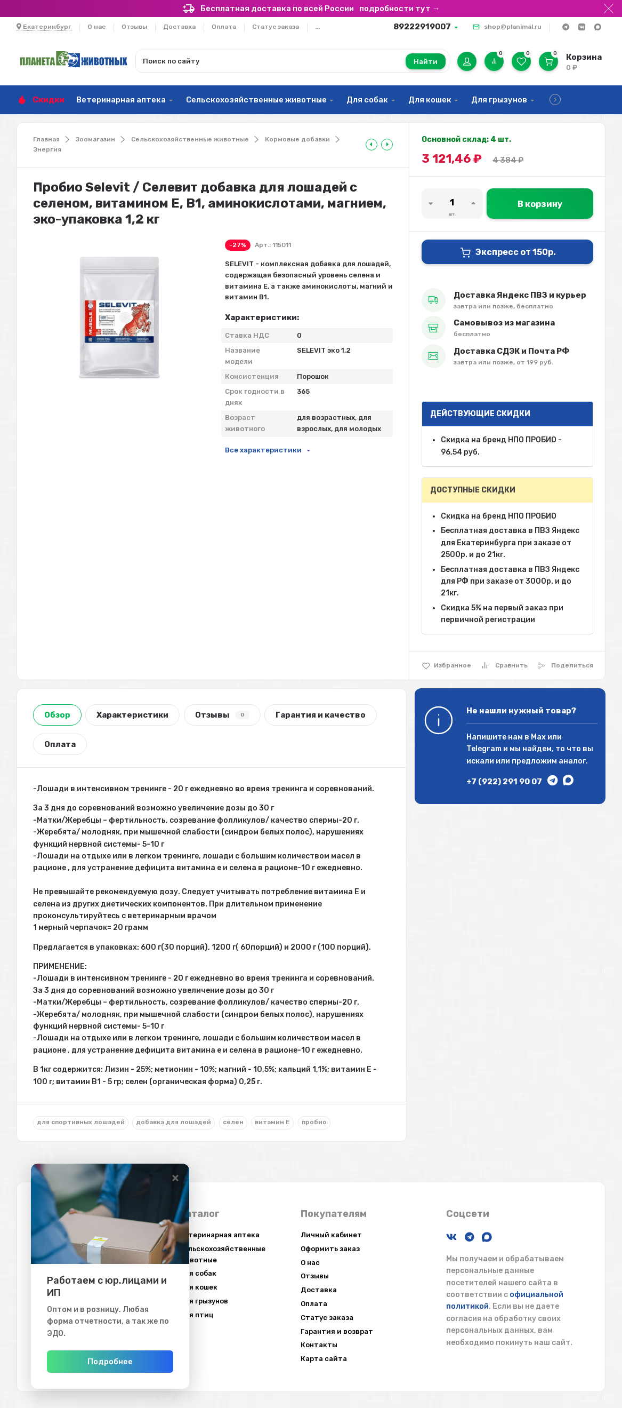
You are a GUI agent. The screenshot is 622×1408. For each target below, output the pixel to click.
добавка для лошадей (173, 1122)
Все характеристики (263, 450)
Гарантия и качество (321, 715)
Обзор (57, 715)
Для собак (367, 100)
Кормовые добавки (297, 139)
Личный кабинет (331, 1235)
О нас (96, 26)
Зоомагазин (95, 139)
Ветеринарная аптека (121, 100)
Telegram (484, 748)
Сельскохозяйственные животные (256, 100)
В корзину (540, 204)
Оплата (224, 26)
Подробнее (137, 1361)
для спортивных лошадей (81, 1122)
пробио (314, 1122)
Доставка (179, 26)
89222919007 (422, 26)
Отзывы (134, 26)
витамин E (272, 1122)
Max (538, 737)
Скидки (48, 100)
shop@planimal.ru (513, 26)
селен (233, 1122)
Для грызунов (499, 100)
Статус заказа (275, 26)
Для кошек (429, 100)
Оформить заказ (330, 1249)
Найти (426, 62)
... (317, 26)
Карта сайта (324, 1359)
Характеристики (132, 715)
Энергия (47, 149)
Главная (46, 139)
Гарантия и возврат (337, 1331)
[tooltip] (371, 144)
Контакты (319, 1345)
